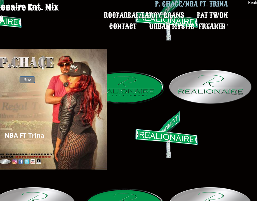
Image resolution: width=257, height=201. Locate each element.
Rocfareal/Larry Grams (144, 15)
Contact (122, 26)
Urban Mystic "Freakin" (188, 26)
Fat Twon (212, 15)
